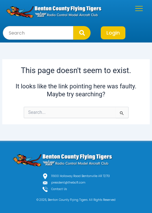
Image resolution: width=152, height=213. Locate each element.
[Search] (82, 33)
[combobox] (38, 33)
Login (113, 32)
